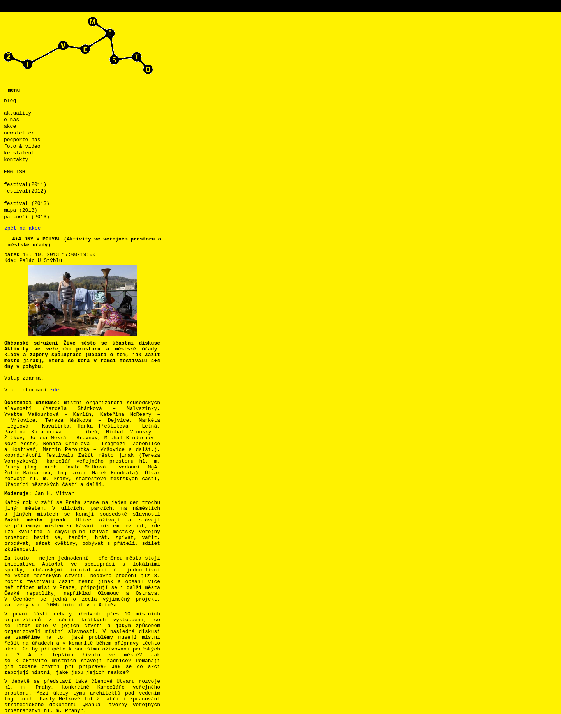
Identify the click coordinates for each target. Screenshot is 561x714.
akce (10, 126)
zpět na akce (22, 228)
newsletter (19, 133)
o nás (11, 120)
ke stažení (19, 153)
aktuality (17, 113)
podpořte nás (22, 140)
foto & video (22, 146)
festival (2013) (26, 204)
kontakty (16, 160)
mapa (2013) (20, 210)
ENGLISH (14, 172)
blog (10, 101)
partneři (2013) (26, 217)
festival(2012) (25, 191)
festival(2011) (25, 184)
